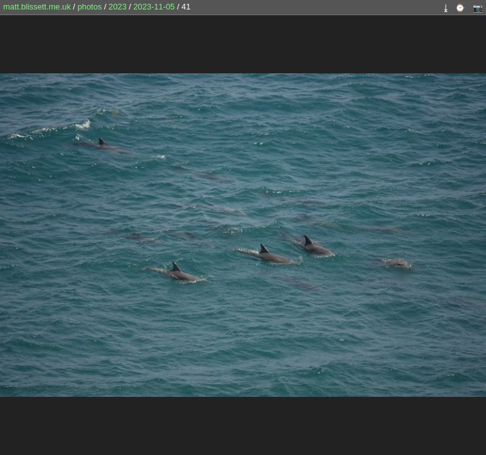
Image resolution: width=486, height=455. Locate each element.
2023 (118, 6)
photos (89, 6)
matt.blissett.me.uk (37, 6)
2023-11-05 (154, 6)
